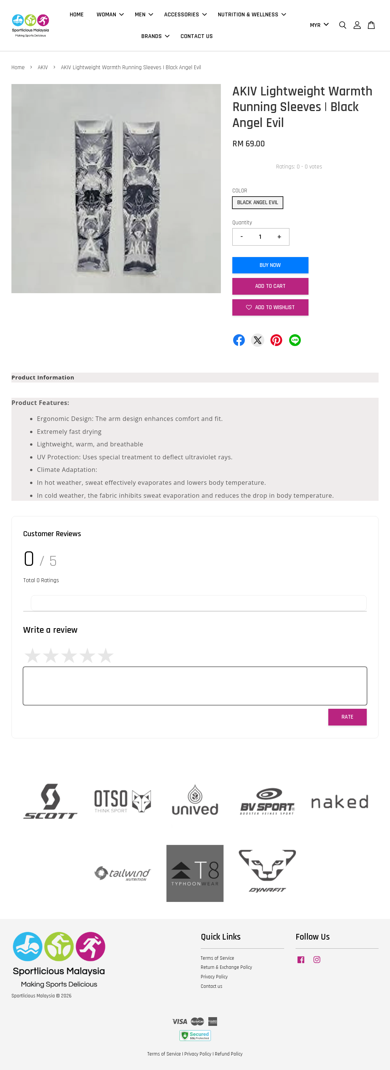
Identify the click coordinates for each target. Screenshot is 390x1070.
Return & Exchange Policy (226, 967)
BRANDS (155, 36)
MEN (144, 15)
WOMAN (110, 15)
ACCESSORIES (185, 15)
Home (18, 67)
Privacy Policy (214, 977)
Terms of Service (217, 958)
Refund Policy (229, 1054)
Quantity (242, 222)
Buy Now (270, 265)
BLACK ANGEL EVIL (257, 202)
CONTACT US (197, 36)
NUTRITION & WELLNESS (252, 15)
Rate (347, 717)
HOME (77, 15)
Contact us (211, 986)
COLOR (239, 190)
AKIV (43, 67)
